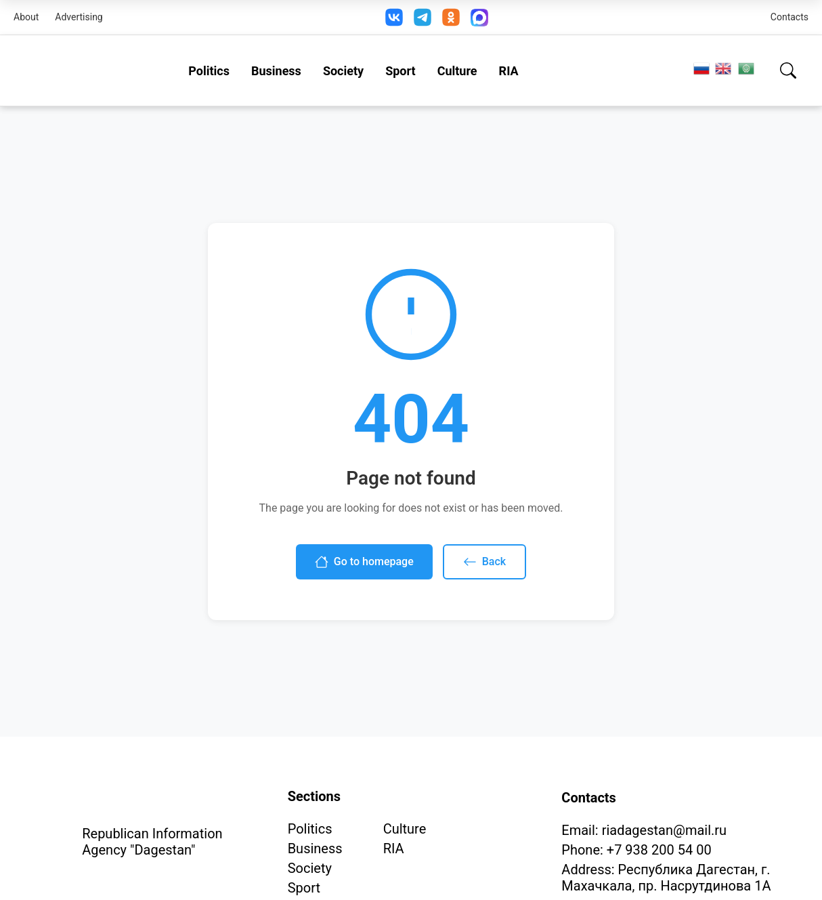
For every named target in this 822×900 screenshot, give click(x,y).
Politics (209, 71)
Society (343, 71)
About (26, 17)
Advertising (78, 17)
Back (484, 562)
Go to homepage (364, 562)
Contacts (789, 17)
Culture (457, 71)
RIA (509, 71)
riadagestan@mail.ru (664, 830)
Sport (400, 71)
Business (276, 71)
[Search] (788, 70)
